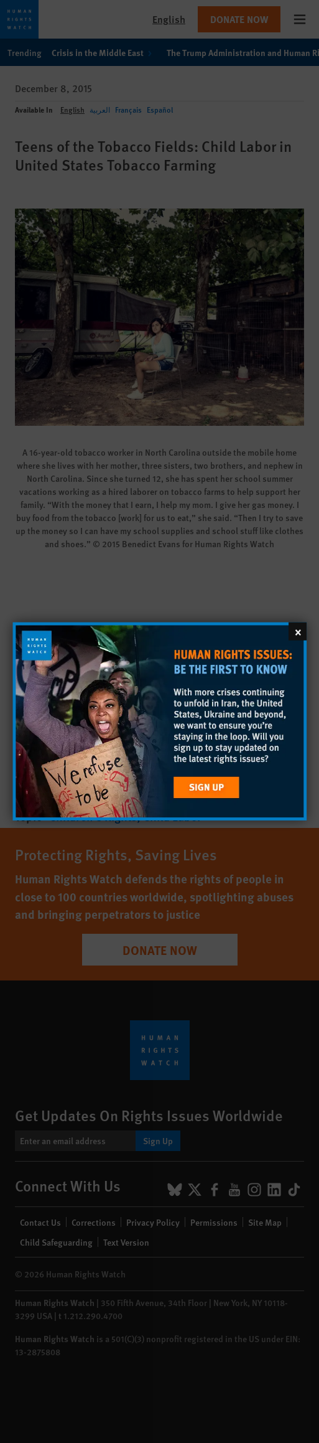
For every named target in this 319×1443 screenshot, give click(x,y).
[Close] (298, 632)
